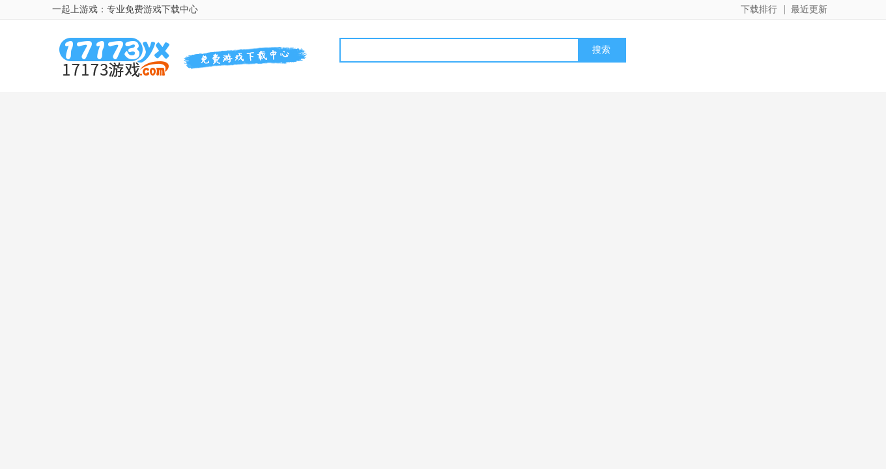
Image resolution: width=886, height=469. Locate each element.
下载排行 (759, 9)
